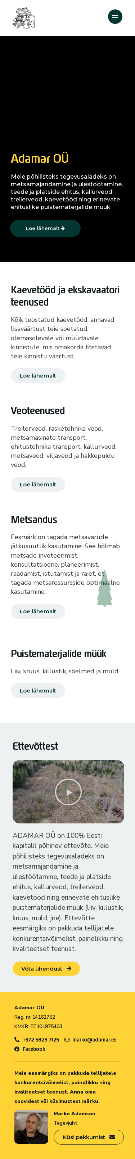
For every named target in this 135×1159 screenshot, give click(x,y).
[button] (68, 792)
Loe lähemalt (45, 228)
